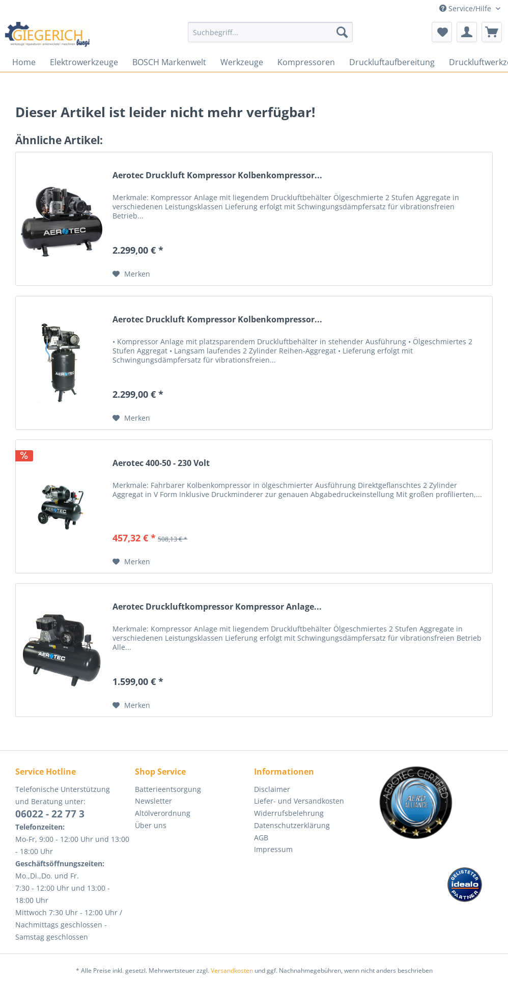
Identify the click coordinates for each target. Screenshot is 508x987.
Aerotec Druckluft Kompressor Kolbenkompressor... (217, 175)
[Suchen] (342, 32)
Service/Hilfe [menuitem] (466, 8)
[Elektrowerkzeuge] (84, 62)
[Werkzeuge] (241, 62)
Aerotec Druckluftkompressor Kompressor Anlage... (217, 606)
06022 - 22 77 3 (49, 813)
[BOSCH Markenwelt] (169, 62)
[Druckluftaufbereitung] (392, 62)
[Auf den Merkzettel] (131, 274)
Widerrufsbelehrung (289, 813)
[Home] (24, 62)
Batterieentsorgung (168, 789)
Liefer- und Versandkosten (299, 801)
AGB (261, 837)
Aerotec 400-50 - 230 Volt (161, 463)
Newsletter (153, 801)
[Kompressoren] (306, 62)
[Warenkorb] (492, 32)
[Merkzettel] (442, 32)
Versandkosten (232, 970)
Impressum (273, 849)
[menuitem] (270, 37)
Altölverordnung (162, 813)
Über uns (150, 825)
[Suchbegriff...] (270, 32)
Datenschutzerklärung (292, 825)
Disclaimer (272, 789)
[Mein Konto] (467, 32)
